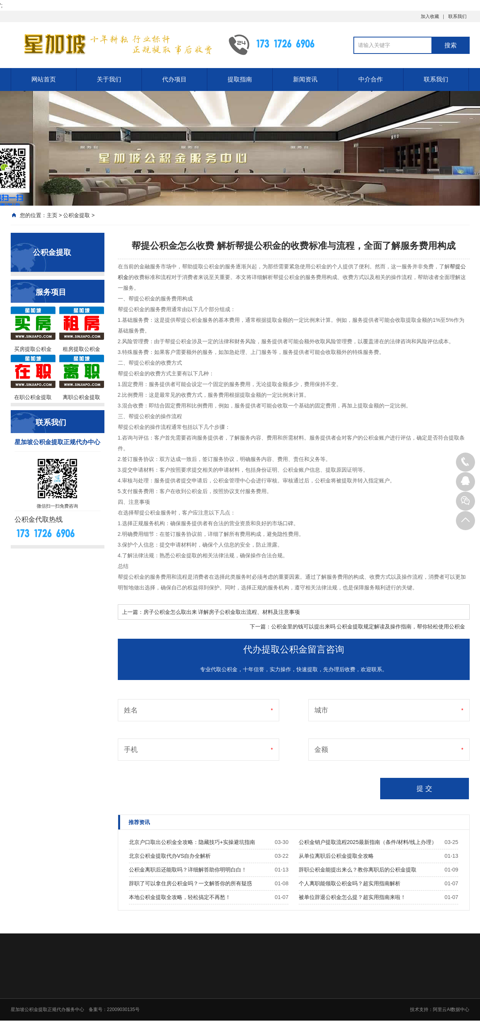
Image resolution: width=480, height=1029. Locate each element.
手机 (131, 749)
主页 (52, 215)
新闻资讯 (305, 79)
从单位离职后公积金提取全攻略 (336, 856)
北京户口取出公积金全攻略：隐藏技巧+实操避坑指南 (192, 842)
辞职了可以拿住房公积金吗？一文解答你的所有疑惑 (190, 883)
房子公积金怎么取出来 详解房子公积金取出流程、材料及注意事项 (221, 612)
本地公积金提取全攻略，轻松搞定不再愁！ (180, 897)
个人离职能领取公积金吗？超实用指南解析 (349, 883)
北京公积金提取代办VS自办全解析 (170, 856)
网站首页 (43, 79)
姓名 (131, 710)
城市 (321, 710)
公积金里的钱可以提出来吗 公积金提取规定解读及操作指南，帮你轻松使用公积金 (368, 626)
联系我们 (457, 16)
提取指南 (240, 79)
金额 (321, 749)
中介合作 (370, 79)
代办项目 (174, 79)
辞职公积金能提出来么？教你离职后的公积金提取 (358, 870)
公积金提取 (76, 215)
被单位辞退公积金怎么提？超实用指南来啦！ (352, 897)
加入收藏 (430, 16)
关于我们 (109, 79)
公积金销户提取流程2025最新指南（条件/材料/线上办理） (368, 842)
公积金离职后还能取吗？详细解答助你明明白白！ (188, 870)
